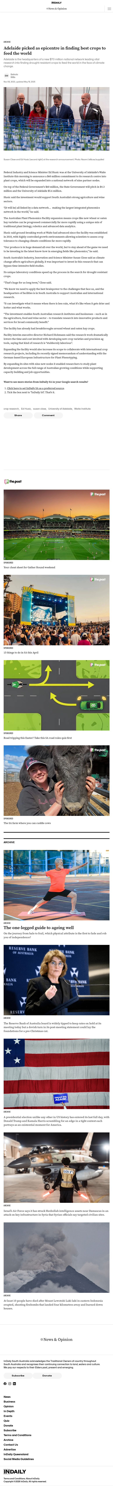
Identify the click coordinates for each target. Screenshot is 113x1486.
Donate (47, 1375)
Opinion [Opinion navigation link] (9, 1406)
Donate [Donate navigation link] (8, 1425)
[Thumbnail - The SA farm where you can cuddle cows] (57, 785)
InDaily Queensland (16, 1454)
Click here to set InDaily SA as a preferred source (35, 388)
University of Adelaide (60, 408)
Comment (48, 415)
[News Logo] (56, 8)
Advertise (10, 1449)
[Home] (56, 3)
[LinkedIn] (14, 1383)
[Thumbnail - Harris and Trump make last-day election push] (57, 1083)
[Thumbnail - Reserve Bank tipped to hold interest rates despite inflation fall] (57, 989)
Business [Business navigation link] (9, 1401)
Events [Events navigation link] (8, 1415)
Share (18, 415)
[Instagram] (9, 1383)
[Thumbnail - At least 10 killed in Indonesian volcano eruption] (57, 1266)
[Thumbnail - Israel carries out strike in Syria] (57, 1174)
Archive (8, 1439)
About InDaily (32, 1478)
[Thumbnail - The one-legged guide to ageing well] (57, 894)
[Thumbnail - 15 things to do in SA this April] (57, 614)
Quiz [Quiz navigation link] (6, 1420)
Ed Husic (26, 408)
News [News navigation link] (7, 1396)
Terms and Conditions (17, 1435)
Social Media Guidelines (19, 1459)
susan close (39, 408)
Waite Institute (82, 408)
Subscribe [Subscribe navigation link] (10, 1430)
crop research (11, 408)
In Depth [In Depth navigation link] (9, 1411)
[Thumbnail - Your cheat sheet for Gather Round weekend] (57, 529)
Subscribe (18, 1375)
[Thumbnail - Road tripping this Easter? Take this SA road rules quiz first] (57, 700)
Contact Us (11, 1444)
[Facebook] (5, 1383)
